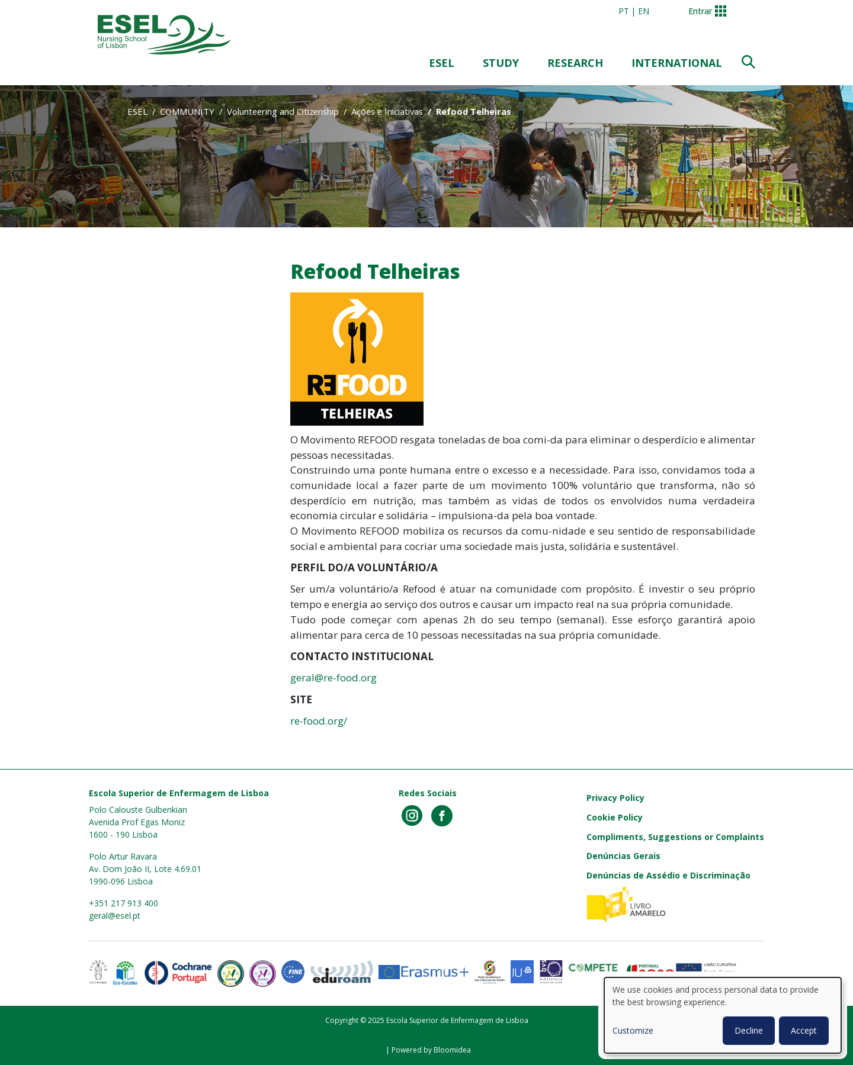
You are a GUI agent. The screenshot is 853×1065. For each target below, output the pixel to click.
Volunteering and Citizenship (283, 111)
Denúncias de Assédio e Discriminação (668, 875)
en (643, 11)
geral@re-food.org (333, 677)
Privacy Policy (615, 797)
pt (623, 11)
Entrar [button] (700, 11)
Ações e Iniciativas (387, 111)
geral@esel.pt (114, 915)
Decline (749, 1030)
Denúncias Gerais (623, 855)
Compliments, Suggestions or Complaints (675, 836)
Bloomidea (452, 1050)
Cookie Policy (614, 817)
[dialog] (722, 1015)
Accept (804, 1030)
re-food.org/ (319, 721)
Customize (633, 1030)
